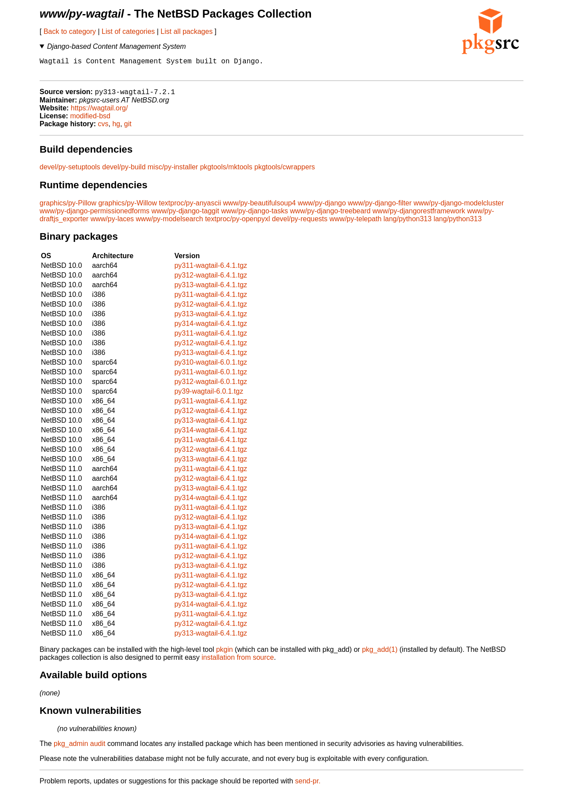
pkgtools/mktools (226, 171)
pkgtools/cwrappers (284, 171)
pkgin (224, 654)
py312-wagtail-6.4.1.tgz (210, 280)
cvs (103, 128)
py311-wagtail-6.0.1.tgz (210, 376)
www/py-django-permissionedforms (95, 215)
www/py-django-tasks (254, 215)
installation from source (237, 662)
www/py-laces (112, 223)
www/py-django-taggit (185, 215)
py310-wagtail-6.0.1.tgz (210, 367)
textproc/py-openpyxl (237, 223)
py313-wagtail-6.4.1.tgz (210, 289)
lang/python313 (407, 223)
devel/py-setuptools (70, 171)
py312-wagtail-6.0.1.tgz (210, 386)
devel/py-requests (299, 223)
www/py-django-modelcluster (458, 208)
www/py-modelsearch (169, 223)
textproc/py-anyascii (190, 208)
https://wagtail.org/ (99, 113)
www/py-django (322, 208)
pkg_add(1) (380, 654)
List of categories (128, 31)
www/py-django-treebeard (330, 215)
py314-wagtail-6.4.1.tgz (210, 328)
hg (116, 128)
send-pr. (308, 786)
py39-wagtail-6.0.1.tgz (208, 396)
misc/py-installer (173, 171)
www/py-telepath (355, 223)
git (128, 128)
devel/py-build (124, 171)
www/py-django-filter (380, 208)
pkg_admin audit (79, 748)
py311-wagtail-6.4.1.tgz (210, 270)
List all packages (186, 31)
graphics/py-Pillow (68, 208)
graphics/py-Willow (127, 208)
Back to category (70, 31)
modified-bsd (90, 120)
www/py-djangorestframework (419, 215)
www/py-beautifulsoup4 (259, 208)
